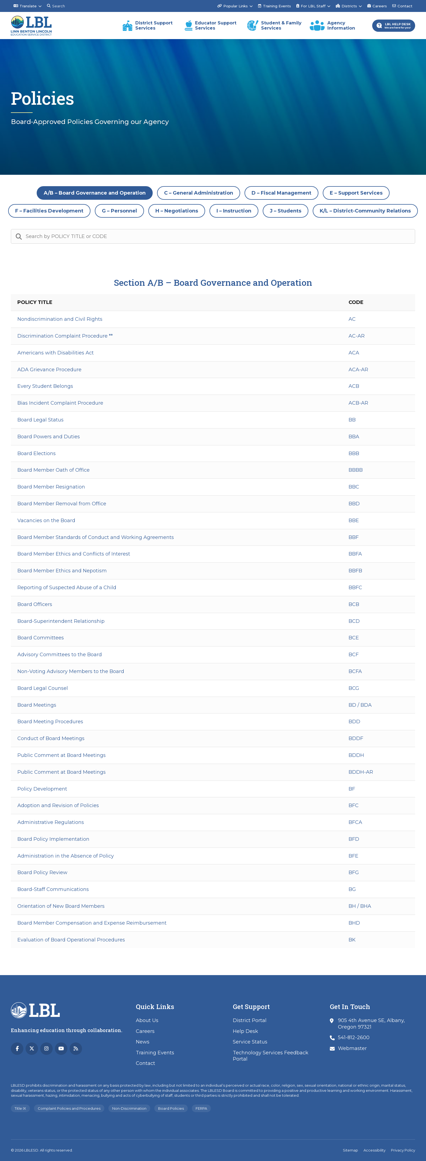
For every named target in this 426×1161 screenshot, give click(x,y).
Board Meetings (36, 705)
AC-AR (357, 336)
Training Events (274, 6)
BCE (354, 638)
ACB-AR (358, 403)
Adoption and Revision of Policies (58, 805)
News (142, 1042)
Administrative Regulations (50, 822)
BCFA (355, 671)
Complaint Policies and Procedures (69, 1108)
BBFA (355, 554)
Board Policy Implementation (53, 839)
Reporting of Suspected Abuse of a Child (66, 588)
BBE (354, 521)
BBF (354, 537)
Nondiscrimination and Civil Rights (59, 319)
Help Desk (245, 1031)
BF (352, 789)
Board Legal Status (40, 420)
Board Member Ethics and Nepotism (62, 571)
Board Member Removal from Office (61, 504)
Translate (25, 6)
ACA (354, 353)
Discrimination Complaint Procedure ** (65, 336)
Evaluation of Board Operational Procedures (71, 940)
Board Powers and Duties (48, 437)
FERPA (201, 1108)
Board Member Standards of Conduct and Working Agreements (95, 537)
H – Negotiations (176, 211)
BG (352, 889)
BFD (354, 839)
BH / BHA (360, 906)
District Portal (250, 1020)
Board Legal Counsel (42, 688)
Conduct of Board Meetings (50, 738)
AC (352, 319)
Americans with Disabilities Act (55, 353)
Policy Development (42, 789)
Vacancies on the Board (46, 521)
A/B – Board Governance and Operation (95, 193)
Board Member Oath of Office (53, 470)
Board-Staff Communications (53, 889)
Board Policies (171, 1108)
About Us (147, 1020)
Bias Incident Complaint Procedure (60, 403)
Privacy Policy (403, 1150)
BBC (354, 487)
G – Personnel (119, 211)
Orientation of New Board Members (61, 906)
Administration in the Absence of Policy (65, 856)
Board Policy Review (42, 872)
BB (352, 420)
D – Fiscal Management (281, 193)
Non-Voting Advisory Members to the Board (70, 671)
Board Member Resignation (51, 487)
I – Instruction (234, 211)
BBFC (355, 588)
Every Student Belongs (45, 386)
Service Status (250, 1042)
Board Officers (34, 604)
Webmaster (352, 1048)
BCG (354, 688)
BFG (354, 872)
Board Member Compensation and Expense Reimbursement (92, 923)
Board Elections (36, 453)
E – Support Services (356, 193)
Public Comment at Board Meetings (61, 755)
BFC (354, 805)
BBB (354, 453)
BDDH (356, 755)
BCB (354, 604)
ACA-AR (358, 370)
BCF (354, 655)
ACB (354, 386)
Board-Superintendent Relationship (61, 621)
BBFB (355, 571)
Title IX (20, 1108)
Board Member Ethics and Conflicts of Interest (73, 554)
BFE (353, 856)
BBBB (356, 470)
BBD (354, 504)
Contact (402, 6)
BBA (354, 437)
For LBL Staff (310, 6)
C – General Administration (198, 193)
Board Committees (40, 638)
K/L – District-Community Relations (365, 211)
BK (352, 940)
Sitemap (350, 1150)
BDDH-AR (361, 772)
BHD (354, 923)
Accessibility (375, 1150)
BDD (354, 722)
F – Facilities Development (49, 211)
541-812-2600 (353, 1038)
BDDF (356, 738)
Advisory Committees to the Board (59, 655)
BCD (354, 621)
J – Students (285, 211)
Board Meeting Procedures (50, 722)
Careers (377, 6)
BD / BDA (360, 705)
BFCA (355, 822)
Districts (346, 6)
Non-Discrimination (129, 1108)
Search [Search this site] (56, 6)
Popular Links (232, 6)
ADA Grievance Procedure (49, 370)
